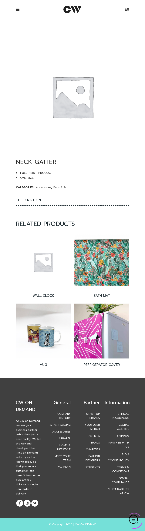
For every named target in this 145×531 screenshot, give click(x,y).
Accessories (43, 187)
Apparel (65, 438)
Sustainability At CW (118, 491)
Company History (64, 416)
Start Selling (60, 425)
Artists (94, 436)
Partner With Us (119, 445)
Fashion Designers (93, 458)
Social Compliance (120, 480)
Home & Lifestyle (64, 447)
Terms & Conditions (120, 469)
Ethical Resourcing (120, 416)
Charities (93, 449)
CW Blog (64, 467)
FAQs (125, 454)
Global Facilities (122, 427)
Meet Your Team (63, 458)
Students (93, 467)
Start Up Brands (93, 416)
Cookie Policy (118, 460)
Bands (95, 443)
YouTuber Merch (92, 427)
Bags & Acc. (61, 187)
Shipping (123, 436)
